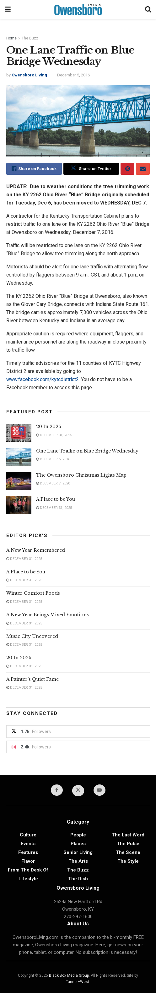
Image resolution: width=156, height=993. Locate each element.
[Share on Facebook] (34, 169)
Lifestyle (28, 879)
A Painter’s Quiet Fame (32, 679)
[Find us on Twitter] (78, 790)
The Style (128, 861)
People (78, 835)
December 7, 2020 (53, 483)
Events (28, 843)
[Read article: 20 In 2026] (18, 433)
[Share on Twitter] (91, 169)
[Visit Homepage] (77, 9)
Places (78, 843)
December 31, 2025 (54, 435)
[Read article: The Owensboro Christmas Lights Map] (18, 481)
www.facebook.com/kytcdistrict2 (42, 379)
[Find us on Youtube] (99, 790)
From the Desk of (28, 870)
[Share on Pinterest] (127, 169)
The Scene (128, 852)
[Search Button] (148, 9)
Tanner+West (77, 982)
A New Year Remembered (35, 550)
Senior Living (78, 852)
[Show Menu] (8, 9)
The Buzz (30, 38)
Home (11, 38)
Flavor (28, 861)
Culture (28, 835)
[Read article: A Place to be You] (18, 505)
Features (28, 852)
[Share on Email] (143, 169)
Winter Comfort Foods (33, 593)
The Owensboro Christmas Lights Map (81, 475)
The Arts (78, 861)
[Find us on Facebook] (57, 790)
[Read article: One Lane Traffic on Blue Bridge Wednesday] (18, 457)
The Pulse (128, 843)
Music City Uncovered (32, 636)
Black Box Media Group (69, 975)
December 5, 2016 (73, 75)
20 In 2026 (48, 426)
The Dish (78, 879)
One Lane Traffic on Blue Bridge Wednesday (87, 451)
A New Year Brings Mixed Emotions (47, 615)
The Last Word (128, 835)
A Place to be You (56, 499)
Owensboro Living (29, 75)
